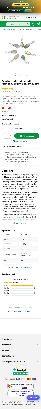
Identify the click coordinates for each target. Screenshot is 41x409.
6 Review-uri (6, 91)
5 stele (6, 285)
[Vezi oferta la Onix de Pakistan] (20, 6)
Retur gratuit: (6, 124)
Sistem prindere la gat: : (11, 115)
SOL (33, 404)
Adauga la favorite (20, 141)
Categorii (2, 24)
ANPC (29, 404)
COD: (4, 128)
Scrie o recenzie (17, 91)
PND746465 (18, 128)
